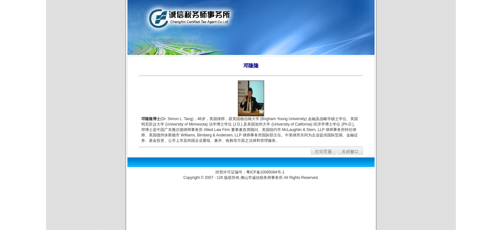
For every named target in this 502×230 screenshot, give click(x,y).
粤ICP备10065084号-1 (266, 172)
